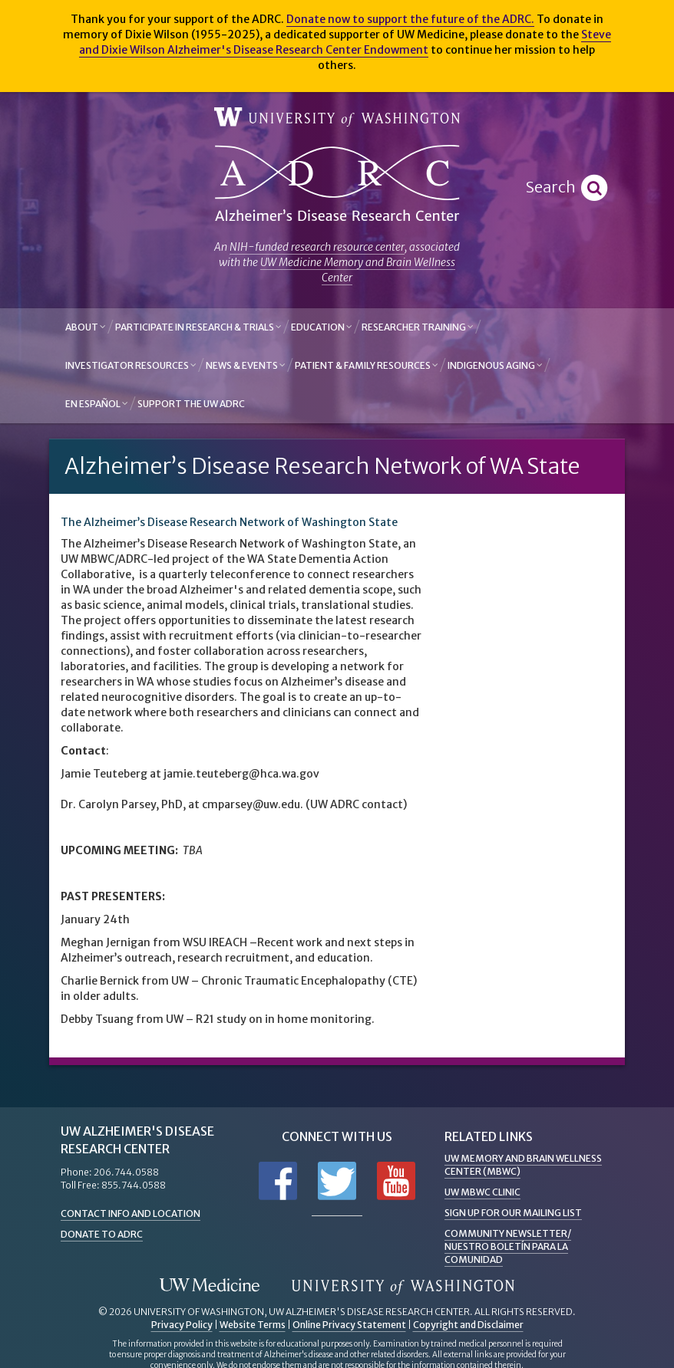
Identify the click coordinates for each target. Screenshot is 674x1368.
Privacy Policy (182, 1324)
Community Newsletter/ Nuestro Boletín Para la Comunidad (507, 1246)
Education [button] (321, 327)
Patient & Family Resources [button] (366, 365)
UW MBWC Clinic (482, 1192)
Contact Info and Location (130, 1213)
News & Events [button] (246, 365)
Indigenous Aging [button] (495, 365)
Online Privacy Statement (349, 1324)
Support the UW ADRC (191, 403)
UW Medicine (209, 1285)
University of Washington (337, 117)
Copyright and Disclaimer (468, 1324)
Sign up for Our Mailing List (513, 1212)
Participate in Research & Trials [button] (198, 327)
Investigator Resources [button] (131, 365)
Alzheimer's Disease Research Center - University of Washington (337, 183)
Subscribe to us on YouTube (396, 1181)
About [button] (85, 327)
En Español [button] (96, 403)
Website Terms (253, 1324)
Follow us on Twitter (337, 1181)
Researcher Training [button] (418, 327)
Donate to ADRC (102, 1234)
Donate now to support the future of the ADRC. (410, 19)
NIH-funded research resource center (317, 247)
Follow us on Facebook (278, 1181)
